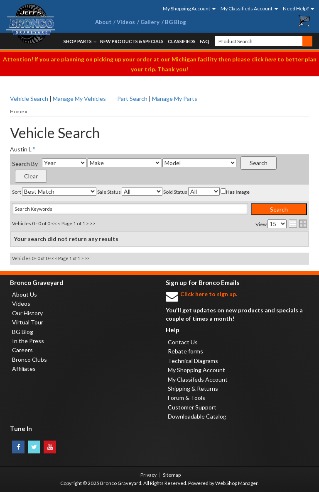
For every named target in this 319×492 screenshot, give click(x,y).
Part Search (132, 98)
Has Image (235, 191)
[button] (186, 8)
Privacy (148, 475)
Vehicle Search (29, 98)
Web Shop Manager (236, 483)
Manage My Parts (174, 98)
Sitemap (172, 475)
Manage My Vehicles (79, 98)
